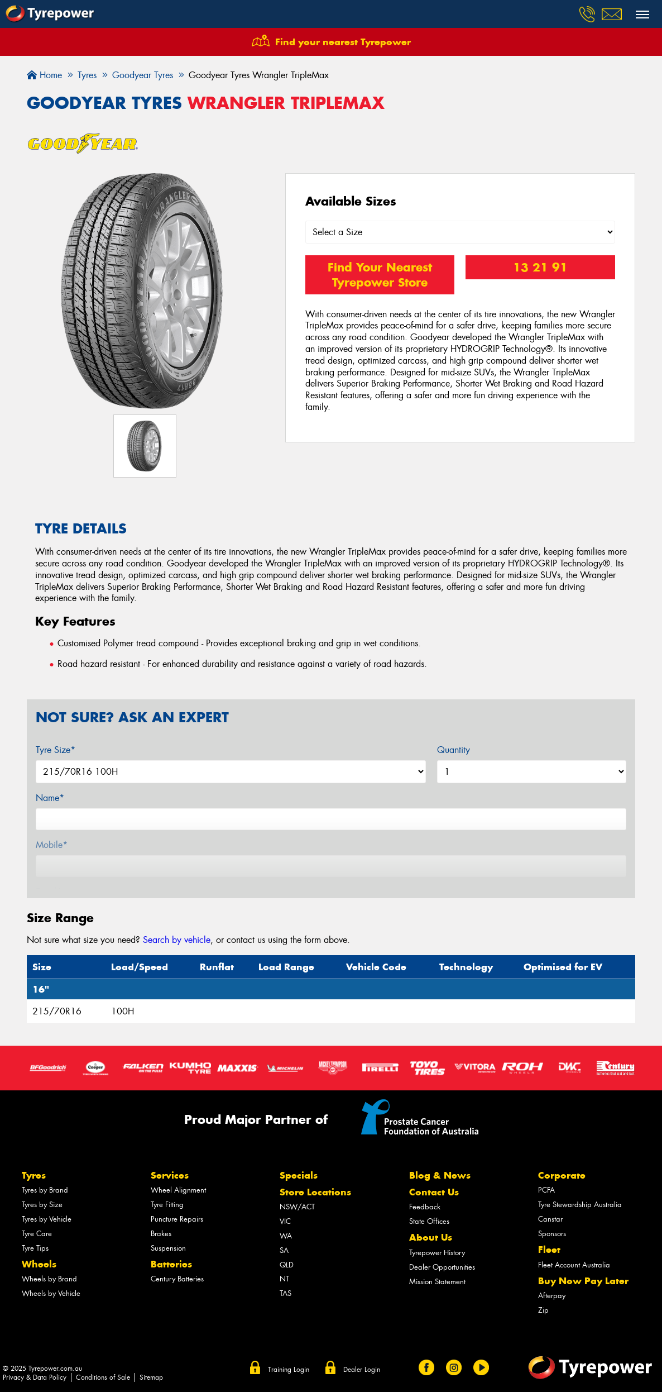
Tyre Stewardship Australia (580, 1204)
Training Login (288, 1369)
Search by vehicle (176, 940)
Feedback (424, 1207)
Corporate (562, 1175)
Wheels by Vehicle (51, 1293)
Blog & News (440, 1175)
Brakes (161, 1233)
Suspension (168, 1248)
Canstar (550, 1219)
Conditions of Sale (103, 1377)
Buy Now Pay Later (583, 1281)
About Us (430, 1237)
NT (284, 1279)
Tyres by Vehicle (46, 1219)
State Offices (429, 1221)
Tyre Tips (35, 1248)
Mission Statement (437, 1281)
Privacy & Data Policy (34, 1377)
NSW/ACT (297, 1207)
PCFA (546, 1190)
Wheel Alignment (178, 1190)
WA (286, 1236)
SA (284, 1250)
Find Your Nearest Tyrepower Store (380, 275)
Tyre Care (37, 1233)
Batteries (171, 1264)
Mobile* (52, 845)
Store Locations (315, 1192)
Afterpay (551, 1295)
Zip (543, 1310)
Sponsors (552, 1233)
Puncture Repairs (177, 1219)
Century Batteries (177, 1279)
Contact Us (434, 1192)
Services (170, 1175)
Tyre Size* (55, 750)
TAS (285, 1293)
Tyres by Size (42, 1204)
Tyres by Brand (45, 1190)
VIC (285, 1221)
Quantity (453, 750)
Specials (299, 1175)
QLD (287, 1265)
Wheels (39, 1264)
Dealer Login (361, 1369)
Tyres (34, 1175)
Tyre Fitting (167, 1204)
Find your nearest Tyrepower (343, 42)
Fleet (549, 1249)
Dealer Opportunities (442, 1267)
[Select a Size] (460, 232)
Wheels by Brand (49, 1279)
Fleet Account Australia (574, 1265)
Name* (50, 798)
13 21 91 (540, 267)
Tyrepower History (437, 1252)
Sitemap (151, 1377)
